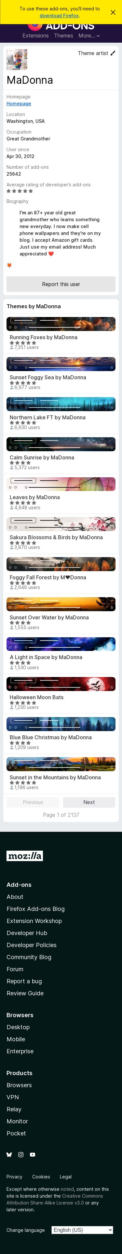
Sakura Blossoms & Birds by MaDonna (56, 537)
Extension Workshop (34, 920)
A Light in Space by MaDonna (46, 657)
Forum (15, 969)
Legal (66, 1176)
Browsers (19, 1085)
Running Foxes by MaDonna (43, 337)
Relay (14, 1109)
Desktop (18, 1027)
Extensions (35, 35)
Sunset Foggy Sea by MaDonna (48, 377)
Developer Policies (32, 945)
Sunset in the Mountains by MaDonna (55, 777)
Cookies (41, 1176)
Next (89, 802)
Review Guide (25, 993)
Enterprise (20, 1051)
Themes (63, 35)
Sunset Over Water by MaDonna (49, 617)
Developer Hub (27, 933)
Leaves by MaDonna (35, 497)
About (15, 896)
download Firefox (59, 15)
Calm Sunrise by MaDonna (42, 457)
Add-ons (19, 884)
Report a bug (24, 981)
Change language (26, 1230)
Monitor (17, 1121)
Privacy (14, 1176)
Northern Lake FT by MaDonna (48, 417)
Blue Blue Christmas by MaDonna (51, 737)
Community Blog (29, 957)
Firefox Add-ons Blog (36, 908)
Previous (33, 802)
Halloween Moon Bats (36, 697)
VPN (13, 1097)
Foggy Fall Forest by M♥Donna (48, 577)
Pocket (16, 1133)
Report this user (61, 284)
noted (67, 1189)
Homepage (19, 103)
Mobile (16, 1039)
